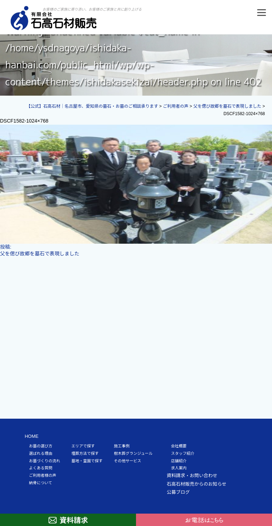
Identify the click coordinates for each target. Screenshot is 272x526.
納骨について (40, 483)
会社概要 (179, 446)
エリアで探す (83, 446)
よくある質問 (40, 468)
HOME (32, 436)
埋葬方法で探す (85, 453)
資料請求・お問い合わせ (192, 475)
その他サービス (127, 461)
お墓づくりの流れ (44, 461)
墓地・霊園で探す (87, 461)
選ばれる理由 (40, 453)
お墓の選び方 (40, 446)
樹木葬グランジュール (133, 453)
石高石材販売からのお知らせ (197, 484)
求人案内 (179, 468)
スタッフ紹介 (182, 453)
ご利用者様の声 (42, 475)
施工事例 (122, 446)
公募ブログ (178, 492)
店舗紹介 (179, 461)
